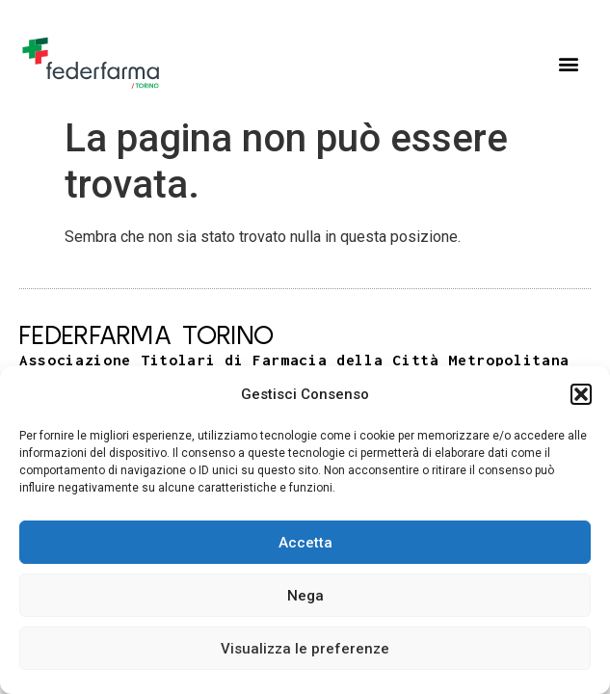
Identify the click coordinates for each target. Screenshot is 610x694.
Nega (305, 595)
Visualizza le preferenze (305, 648)
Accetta (305, 542)
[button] (581, 394)
